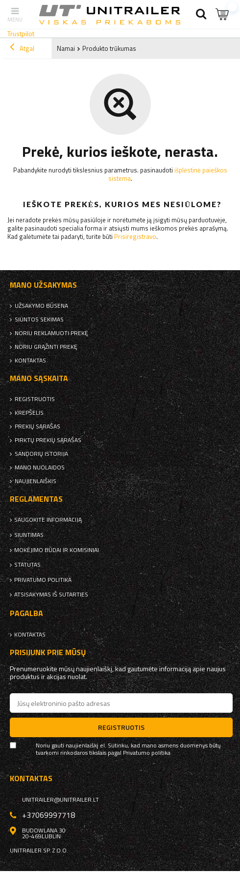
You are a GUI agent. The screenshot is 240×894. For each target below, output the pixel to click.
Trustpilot (20, 33)
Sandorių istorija (41, 454)
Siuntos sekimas (39, 319)
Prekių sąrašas (37, 426)
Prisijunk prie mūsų (48, 652)
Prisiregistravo (135, 236)
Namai (66, 48)
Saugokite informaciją (48, 520)
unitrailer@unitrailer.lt (60, 800)
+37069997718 (48, 815)
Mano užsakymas (43, 285)
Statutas (27, 565)
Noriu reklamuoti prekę (51, 333)
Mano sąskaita (39, 378)
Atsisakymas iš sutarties (51, 594)
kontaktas (30, 360)
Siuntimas (29, 535)
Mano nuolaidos (40, 467)
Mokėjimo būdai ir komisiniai (56, 550)
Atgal (22, 48)
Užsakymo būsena (41, 306)
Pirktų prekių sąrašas (48, 440)
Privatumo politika (43, 580)
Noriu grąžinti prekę (46, 347)
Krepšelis (29, 413)
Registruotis (35, 399)
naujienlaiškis (35, 481)
